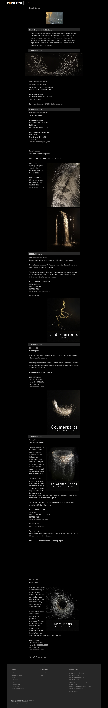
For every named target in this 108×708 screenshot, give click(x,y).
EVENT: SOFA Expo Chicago (77, 677)
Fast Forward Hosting (22, 702)
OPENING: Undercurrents (76, 688)
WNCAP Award (73, 684)
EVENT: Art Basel (74, 675)
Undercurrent (16, 684)
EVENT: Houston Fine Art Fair (77, 673)
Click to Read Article (54, 158)
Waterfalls (16, 686)
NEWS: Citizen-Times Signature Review (80, 686)
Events (42, 673)
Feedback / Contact (17, 675)
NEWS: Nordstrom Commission (77, 690)
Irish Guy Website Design (30, 700)
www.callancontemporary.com (39, 142)
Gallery (13, 677)
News (42, 675)
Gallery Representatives (18, 688)
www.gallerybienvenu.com (38, 519)
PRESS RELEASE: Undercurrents (78, 691)
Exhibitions (14, 673)
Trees (14, 682)
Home (13, 690)
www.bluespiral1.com (36, 187)
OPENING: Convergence (54, 104)
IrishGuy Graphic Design (23, 701)
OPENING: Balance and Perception (78, 682)
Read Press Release (36, 526)
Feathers (15, 679)
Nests (15, 681)
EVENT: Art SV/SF (74, 679)
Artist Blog (43, 672)
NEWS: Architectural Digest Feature (78, 681)
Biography (14, 672)
